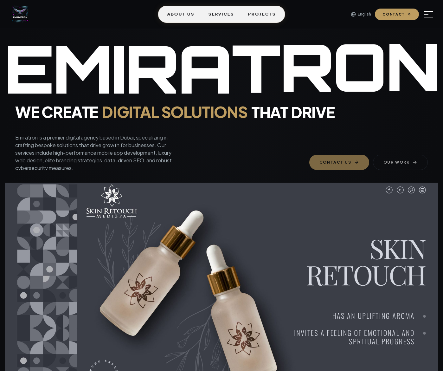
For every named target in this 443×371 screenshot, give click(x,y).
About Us (181, 13)
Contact (396, 14)
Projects (262, 13)
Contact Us (339, 162)
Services (221, 13)
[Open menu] (428, 14)
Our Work (400, 162)
